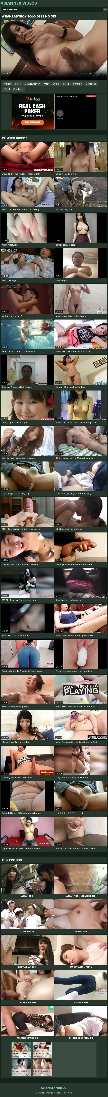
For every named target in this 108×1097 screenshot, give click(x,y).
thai (57, 83)
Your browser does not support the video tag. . (54, 50)
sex (19, 83)
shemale (92, 83)
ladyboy (19, 89)
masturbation (33, 83)
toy (47, 83)
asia (67, 83)
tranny (78, 83)
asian (8, 83)
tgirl (8, 89)
